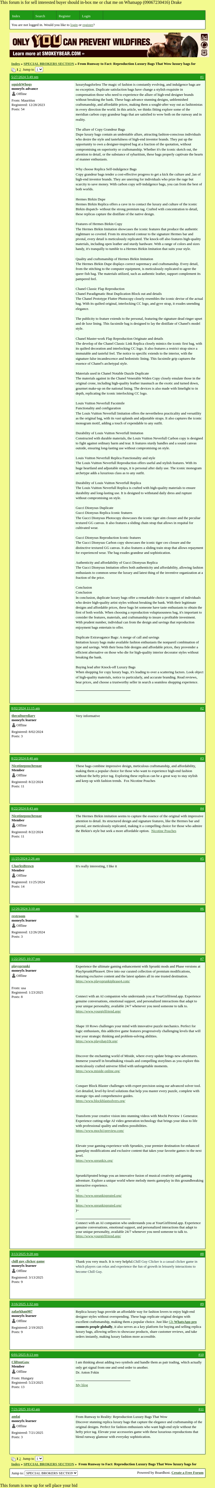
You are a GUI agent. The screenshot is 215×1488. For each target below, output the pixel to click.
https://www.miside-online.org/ (98, 1071)
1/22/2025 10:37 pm (25, 959)
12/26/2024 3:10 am (25, 908)
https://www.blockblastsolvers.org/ (100, 1101)
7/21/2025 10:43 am (25, 1409)
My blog (82, 1385)
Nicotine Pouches (163, 831)
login (74, 25)
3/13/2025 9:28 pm (24, 1254)
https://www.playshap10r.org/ (97, 1041)
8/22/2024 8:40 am (24, 758)
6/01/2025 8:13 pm (24, 1354)
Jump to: (45, 1473)
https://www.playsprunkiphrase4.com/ (103, 981)
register (88, 25)
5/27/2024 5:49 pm (24, 77)
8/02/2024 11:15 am (25, 708)
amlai (16, 1416)
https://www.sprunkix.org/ (94, 1160)
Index (16, 16)
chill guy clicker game (28, 1261)
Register (64, 16)
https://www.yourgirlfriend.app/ (98, 1011)
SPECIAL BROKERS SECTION (49, 64)
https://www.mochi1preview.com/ (100, 1131)
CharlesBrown (23, 866)
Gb (171, 1322)
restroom (18, 916)
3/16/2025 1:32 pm (24, 1304)
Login (86, 16)
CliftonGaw (20, 1362)
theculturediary (23, 715)
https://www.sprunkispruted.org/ (99, 1195)
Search (40, 16)
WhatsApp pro (185, 1322)
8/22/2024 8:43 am (24, 808)
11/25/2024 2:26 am (25, 858)
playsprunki (21, 966)
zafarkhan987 (22, 1311)
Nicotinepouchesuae (27, 766)
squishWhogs (22, 84)
